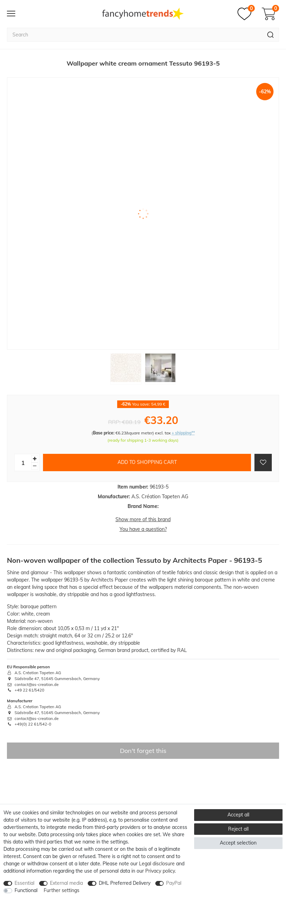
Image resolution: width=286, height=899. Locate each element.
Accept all (238, 815)
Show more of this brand (143, 519)
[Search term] (134, 35)
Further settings (61, 890)
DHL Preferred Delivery (124, 883)
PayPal (173, 883)
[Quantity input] (23, 462)
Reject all (238, 829)
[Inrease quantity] (34, 459)
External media (66, 883)
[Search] (270, 35)
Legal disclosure (157, 863)
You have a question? (143, 529)
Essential (24, 883)
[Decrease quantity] (34, 466)
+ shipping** (183, 432)
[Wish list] (246, 14)
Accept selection (238, 843)
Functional (26, 890)
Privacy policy (160, 871)
